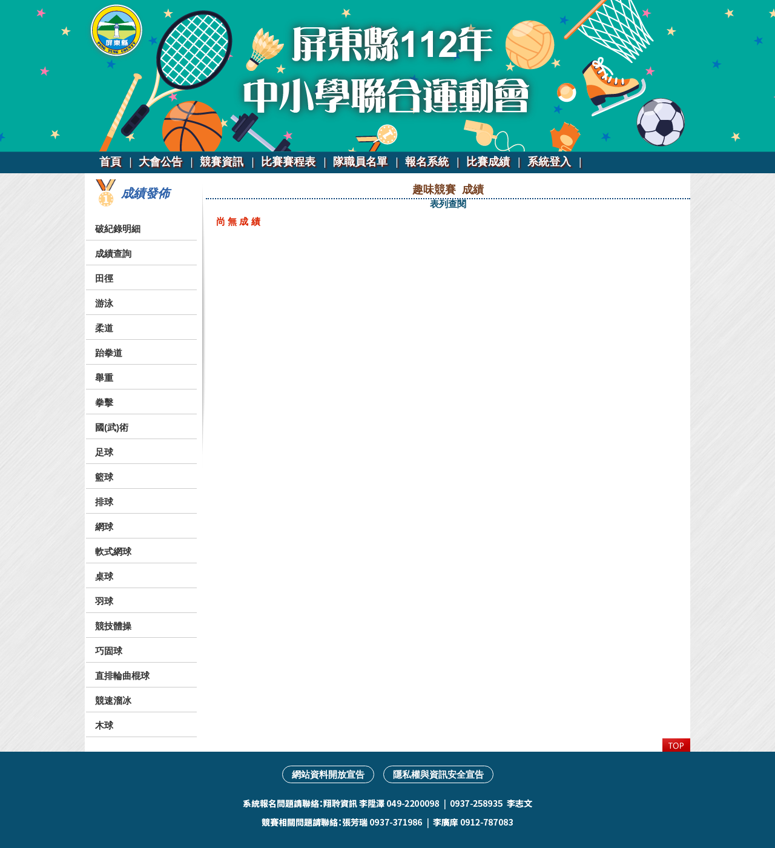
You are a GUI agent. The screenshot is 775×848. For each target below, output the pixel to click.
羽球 (104, 601)
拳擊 (104, 402)
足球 (104, 452)
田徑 (104, 278)
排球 (104, 502)
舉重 (104, 378)
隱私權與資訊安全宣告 (438, 774)
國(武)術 (111, 427)
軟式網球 (113, 551)
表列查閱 (448, 204)
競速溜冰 (113, 700)
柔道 (104, 328)
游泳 (104, 303)
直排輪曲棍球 (122, 676)
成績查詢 (113, 253)
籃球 (104, 477)
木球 (104, 725)
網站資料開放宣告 (328, 774)
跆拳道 (108, 353)
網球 (104, 527)
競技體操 (113, 626)
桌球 (104, 576)
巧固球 (108, 651)
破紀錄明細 (117, 229)
